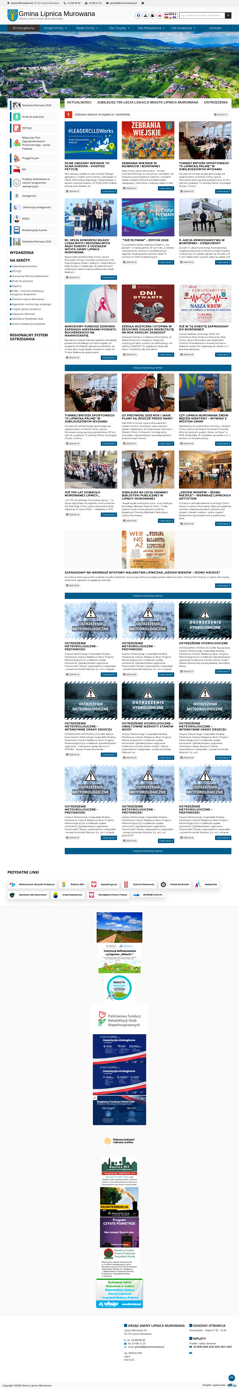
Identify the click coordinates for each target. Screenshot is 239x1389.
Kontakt (215, 28)
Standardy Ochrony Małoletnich (30, 276)
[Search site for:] (202, 15)
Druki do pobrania (22, 281)
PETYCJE (16, 271)
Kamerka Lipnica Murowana (28, 299)
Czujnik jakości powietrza (26, 309)
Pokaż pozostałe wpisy (148, 368)
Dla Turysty (119, 28)
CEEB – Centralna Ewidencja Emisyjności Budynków (27, 292)
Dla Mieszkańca (151, 28)
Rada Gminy (87, 28)
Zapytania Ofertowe (23, 314)
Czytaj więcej (109, 191)
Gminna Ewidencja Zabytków (28, 324)
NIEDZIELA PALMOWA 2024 (27, 319)
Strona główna (23, 28)
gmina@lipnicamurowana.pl (123, 3)
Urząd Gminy (55, 28)
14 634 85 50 (74, 3)
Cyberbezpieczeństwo (24, 266)
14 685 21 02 (95, 3)
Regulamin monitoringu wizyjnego (31, 304)
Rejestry (16, 286)
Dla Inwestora (183, 28)
